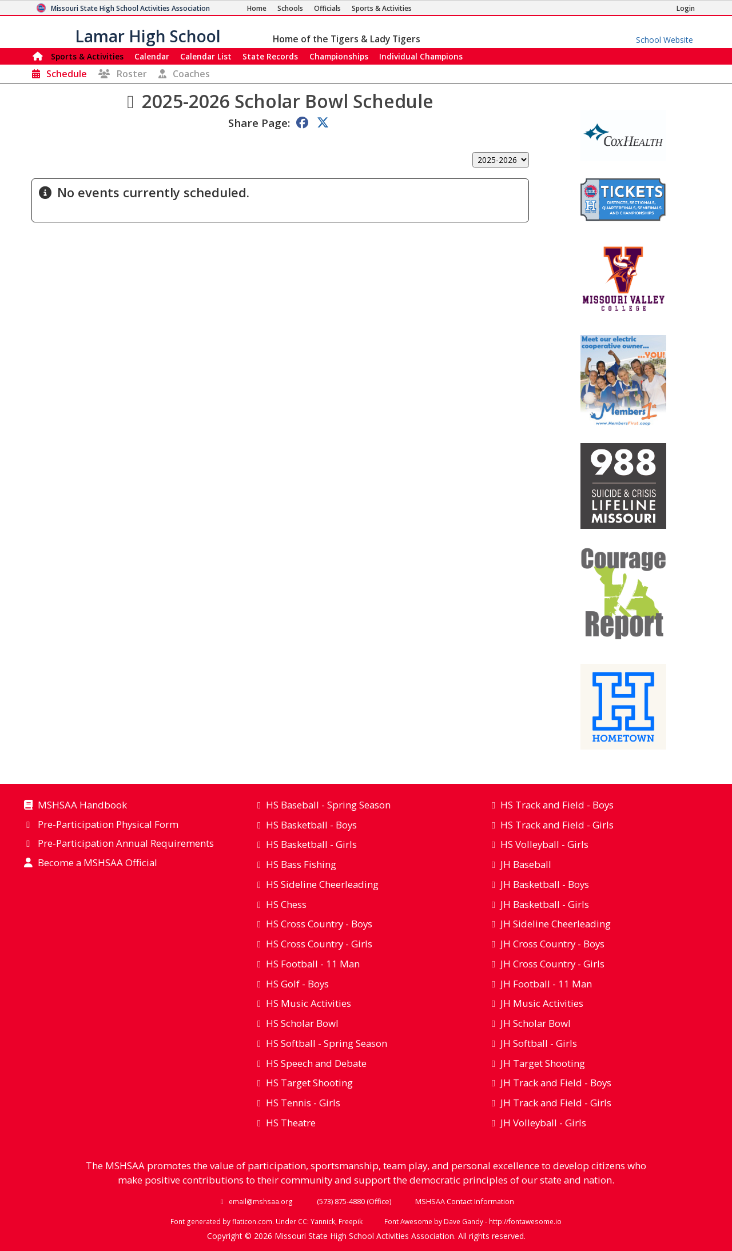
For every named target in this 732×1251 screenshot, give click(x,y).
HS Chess (286, 904)
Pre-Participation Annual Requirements (126, 844)
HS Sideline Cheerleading (322, 884)
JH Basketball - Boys (544, 884)
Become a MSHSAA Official (97, 863)
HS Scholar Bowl (302, 1023)
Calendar (151, 56)
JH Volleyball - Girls (543, 1122)
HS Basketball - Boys (311, 824)
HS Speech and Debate (316, 1063)
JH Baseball (525, 864)
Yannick (323, 1221)
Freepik (351, 1221)
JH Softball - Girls (538, 1043)
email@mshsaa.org (261, 1201)
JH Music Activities (541, 1003)
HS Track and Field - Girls (557, 824)
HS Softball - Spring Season (326, 1043)
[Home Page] (256, 8)
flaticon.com (252, 1221)
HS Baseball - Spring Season (328, 804)
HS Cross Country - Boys (319, 923)
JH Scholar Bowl (535, 1023)
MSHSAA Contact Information (464, 1201)
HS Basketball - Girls (311, 844)
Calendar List (206, 56)
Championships (338, 56)
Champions (421, 56)
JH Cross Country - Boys (552, 943)
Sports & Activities (87, 56)
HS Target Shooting (309, 1082)
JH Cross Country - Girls (552, 963)
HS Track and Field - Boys (557, 804)
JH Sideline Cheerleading (555, 923)
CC (302, 1221)
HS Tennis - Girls (303, 1102)
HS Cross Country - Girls (319, 943)
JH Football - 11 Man (546, 983)
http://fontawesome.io (525, 1221)
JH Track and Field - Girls (555, 1102)
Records (270, 56)
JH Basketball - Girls (544, 904)
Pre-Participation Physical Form (108, 825)
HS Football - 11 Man (313, 963)
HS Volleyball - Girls (544, 844)
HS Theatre (291, 1122)
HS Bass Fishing (301, 864)
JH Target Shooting (542, 1063)
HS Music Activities (308, 1003)
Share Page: (259, 122)
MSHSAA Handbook (82, 805)
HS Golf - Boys (297, 983)
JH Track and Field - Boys (555, 1082)
